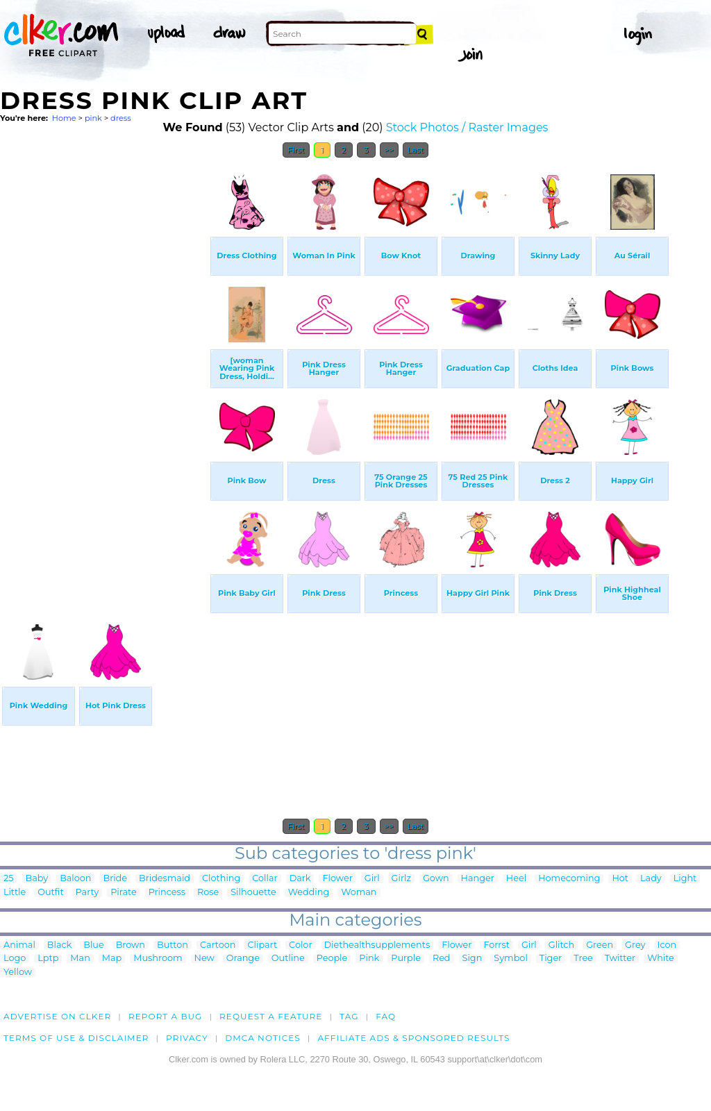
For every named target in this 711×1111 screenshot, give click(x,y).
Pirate (123, 892)
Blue (93, 945)
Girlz (401, 878)
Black (59, 945)
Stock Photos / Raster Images (467, 127)
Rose (208, 892)
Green (599, 945)
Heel (516, 878)
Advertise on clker (57, 1016)
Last (416, 150)
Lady (651, 878)
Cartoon (218, 945)
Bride (115, 878)
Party (87, 892)
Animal (19, 945)
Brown (130, 945)
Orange (243, 958)
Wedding (308, 892)
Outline (288, 958)
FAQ (386, 1016)
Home (64, 118)
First (296, 150)
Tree (583, 958)
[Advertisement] (104, 373)
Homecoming (569, 878)
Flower (337, 878)
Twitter (620, 958)
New (204, 958)
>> (389, 150)
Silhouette (253, 892)
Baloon (75, 878)
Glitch (561, 945)
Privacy (187, 1038)
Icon (667, 945)
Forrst (496, 945)
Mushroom (157, 958)
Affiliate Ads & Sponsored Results (413, 1038)
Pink (369, 958)
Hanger (477, 878)
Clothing (221, 878)
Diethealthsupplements (377, 945)
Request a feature (270, 1016)
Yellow (17, 972)
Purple (406, 958)
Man (80, 958)
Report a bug (165, 1016)
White (660, 958)
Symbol (511, 958)
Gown (436, 878)
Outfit (50, 892)
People (332, 958)
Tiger (550, 958)
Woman (358, 892)
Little (14, 892)
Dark (300, 878)
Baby (37, 878)
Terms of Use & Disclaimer (76, 1038)
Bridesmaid (164, 878)
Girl (372, 878)
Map (112, 958)
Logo (14, 958)
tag (349, 1016)
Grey (635, 945)
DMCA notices (263, 1038)
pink (93, 118)
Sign (472, 958)
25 (8, 878)
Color (300, 945)
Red (442, 958)
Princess (167, 892)
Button (172, 945)
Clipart (262, 945)
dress (120, 118)
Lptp (47, 958)
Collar (264, 878)
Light (685, 878)
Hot (620, 878)
